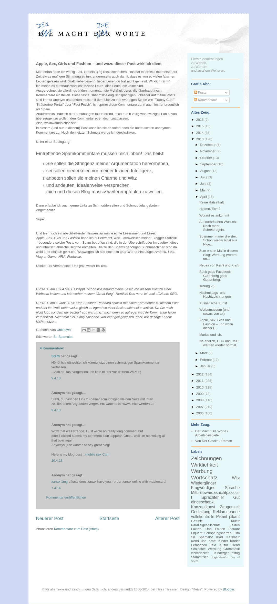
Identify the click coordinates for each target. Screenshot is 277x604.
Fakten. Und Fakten (208, 529)
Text (213, 545)
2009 (200, 394)
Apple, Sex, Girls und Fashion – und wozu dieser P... (216, 324)
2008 (200, 400)
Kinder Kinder (229, 541)
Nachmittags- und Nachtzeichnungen (215, 295)
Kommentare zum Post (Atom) (76, 529)
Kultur (235, 521)
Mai (203, 190)
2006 (200, 413)
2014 (200, 133)
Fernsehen (199, 545)
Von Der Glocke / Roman (213, 441)
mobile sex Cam (97, 454)
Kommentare (205, 100)
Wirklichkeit (204, 465)
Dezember (208, 145)
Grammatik (231, 549)
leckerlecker (200, 553)
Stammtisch (200, 557)
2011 (200, 381)
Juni (203, 184)
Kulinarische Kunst (213, 303)
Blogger (228, 589)
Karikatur (233, 537)
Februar (206, 360)
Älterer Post (167, 518)
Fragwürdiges (203, 488)
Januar (205, 366)
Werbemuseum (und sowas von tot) (214, 312)
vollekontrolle (202, 516)
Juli (203, 177)
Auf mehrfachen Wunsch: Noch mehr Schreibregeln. (218, 226)
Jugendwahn (219, 557)
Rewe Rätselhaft (211, 202)
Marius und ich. (210, 335)
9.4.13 (56, 378)
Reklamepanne (226, 512)
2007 (200, 407)
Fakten (235, 525)
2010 (200, 387)
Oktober (206, 158)
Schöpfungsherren (217, 533)
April (204, 197)
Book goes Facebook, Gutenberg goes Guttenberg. (215, 276)
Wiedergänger (203, 483)
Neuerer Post (50, 518)
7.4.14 (56, 488)
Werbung (202, 471)
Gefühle (197, 521)
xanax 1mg (60, 481)
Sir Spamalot (62, 337)
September (208, 164)
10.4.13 (57, 460)
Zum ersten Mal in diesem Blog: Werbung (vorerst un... (218, 255)
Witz (236, 478)
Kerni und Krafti (204, 541)
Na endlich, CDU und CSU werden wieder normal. (219, 343)
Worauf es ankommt (214, 215)
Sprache (232, 488)
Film (236, 533)
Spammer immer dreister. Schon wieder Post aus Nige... (218, 240)
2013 (200, 139)
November (208, 151)
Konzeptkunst (203, 507)
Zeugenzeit (230, 507)
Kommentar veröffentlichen (66, 497)
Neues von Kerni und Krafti (219, 265)
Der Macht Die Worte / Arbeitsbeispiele (211, 433)
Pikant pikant (228, 516)
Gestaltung (200, 512)
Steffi (56, 356)
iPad (219, 537)
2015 (200, 126)
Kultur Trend (229, 545)
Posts (200, 92)
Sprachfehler (212, 497)
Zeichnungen (206, 458)
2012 (200, 374)
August (205, 171)
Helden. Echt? (209, 209)
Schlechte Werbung (206, 549)
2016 (200, 120)
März (204, 353)
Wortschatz (204, 477)
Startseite (109, 518)
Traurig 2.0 (207, 286)
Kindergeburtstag (227, 553)
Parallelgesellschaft (205, 525)
